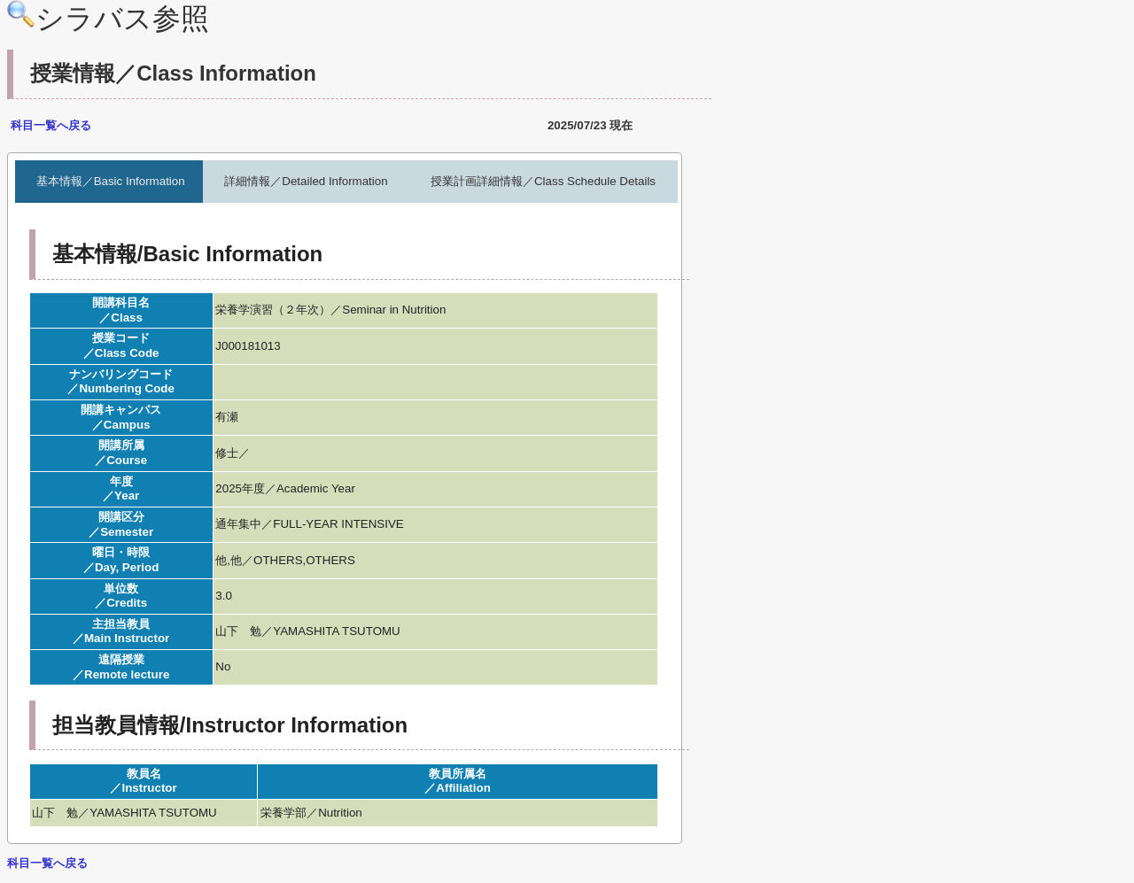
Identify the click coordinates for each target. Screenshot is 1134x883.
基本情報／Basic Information (110, 181)
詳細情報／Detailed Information (305, 181)
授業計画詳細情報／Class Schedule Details (543, 181)
